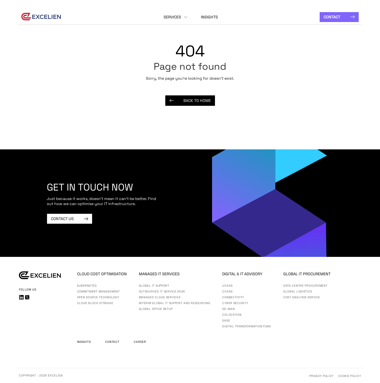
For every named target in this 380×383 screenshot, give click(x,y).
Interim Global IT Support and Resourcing (174, 303)
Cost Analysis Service (301, 297)
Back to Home (190, 100)
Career (140, 342)
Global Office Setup (156, 309)
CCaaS (227, 291)
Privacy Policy (321, 376)
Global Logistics (297, 291)
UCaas (227, 286)
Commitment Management (98, 291)
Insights (209, 17)
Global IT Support (154, 286)
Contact (339, 17)
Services (172, 17)
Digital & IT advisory (242, 273)
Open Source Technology (98, 297)
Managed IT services (159, 273)
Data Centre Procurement (305, 286)
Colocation (231, 315)
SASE (226, 320)
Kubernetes (87, 286)
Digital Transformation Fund (246, 326)
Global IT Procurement (307, 273)
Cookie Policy (349, 376)
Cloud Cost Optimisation (102, 273)
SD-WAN (228, 309)
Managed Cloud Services (160, 297)
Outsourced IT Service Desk (162, 291)
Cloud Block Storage (95, 303)
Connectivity (233, 297)
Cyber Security (235, 303)
